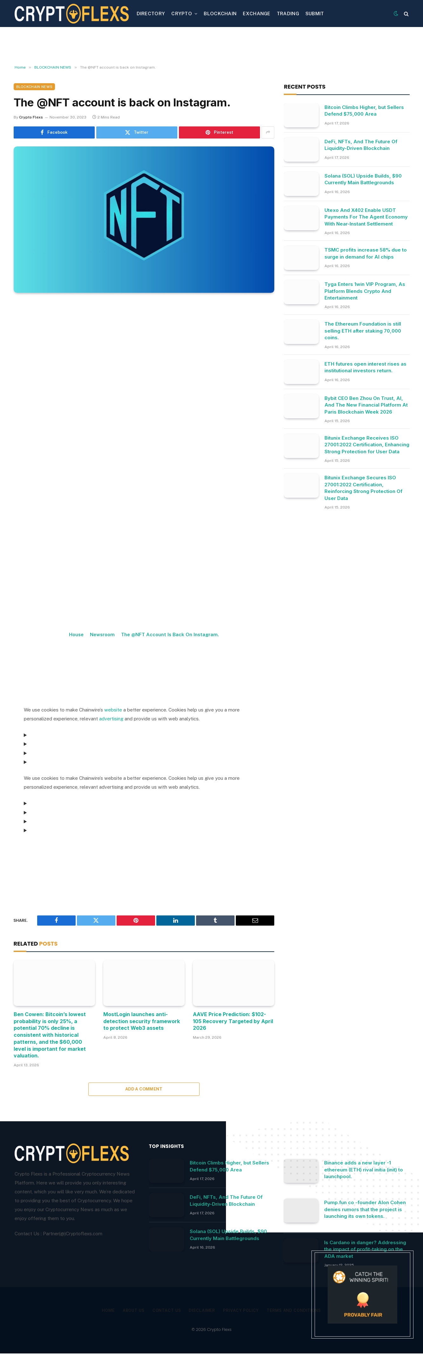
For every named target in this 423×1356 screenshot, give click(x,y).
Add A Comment (144, 1089)
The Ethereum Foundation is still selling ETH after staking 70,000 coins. (362, 331)
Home (103, 1310)
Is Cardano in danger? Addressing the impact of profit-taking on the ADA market (365, 1249)
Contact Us (164, 1310)
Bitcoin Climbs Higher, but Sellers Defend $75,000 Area (364, 110)
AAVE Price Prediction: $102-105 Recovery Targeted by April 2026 (233, 1021)
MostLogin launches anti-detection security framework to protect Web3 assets (141, 1021)
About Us (129, 1310)
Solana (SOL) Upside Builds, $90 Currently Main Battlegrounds (363, 179)
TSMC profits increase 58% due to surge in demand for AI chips (365, 253)
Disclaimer (201, 1310)
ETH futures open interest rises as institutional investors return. (365, 367)
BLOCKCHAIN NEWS (34, 87)
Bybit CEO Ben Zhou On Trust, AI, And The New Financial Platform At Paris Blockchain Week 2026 (366, 405)
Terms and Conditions (298, 1310)
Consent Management (51, 848)
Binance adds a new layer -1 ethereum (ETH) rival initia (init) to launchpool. (363, 1169)
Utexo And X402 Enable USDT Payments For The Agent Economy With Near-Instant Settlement (366, 217)
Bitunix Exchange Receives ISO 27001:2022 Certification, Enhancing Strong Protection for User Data (366, 445)
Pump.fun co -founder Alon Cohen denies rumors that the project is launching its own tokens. (365, 1209)
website (113, 709)
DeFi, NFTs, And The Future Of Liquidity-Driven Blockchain (360, 144)
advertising (111, 718)
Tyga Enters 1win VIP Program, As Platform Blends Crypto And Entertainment (364, 291)
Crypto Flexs (31, 117)
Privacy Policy (242, 1310)
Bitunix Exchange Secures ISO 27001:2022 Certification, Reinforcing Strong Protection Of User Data (363, 488)
